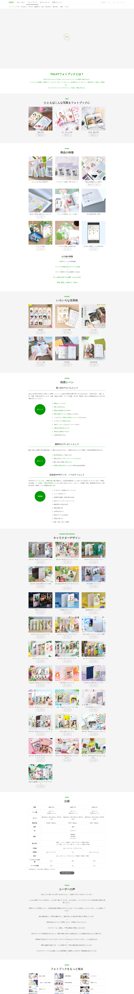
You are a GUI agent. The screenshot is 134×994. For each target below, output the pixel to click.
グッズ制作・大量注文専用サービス (46, 483)
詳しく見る (40, 216)
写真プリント (57, 2)
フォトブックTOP (14, 6)
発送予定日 (103, 2)
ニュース (109, 2)
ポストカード (44, 2)
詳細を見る (40, 135)
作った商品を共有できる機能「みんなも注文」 (67, 277)
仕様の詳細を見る (66, 873)
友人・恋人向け (46, 6)
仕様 (61, 6)
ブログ (113, 2)
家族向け (37, 6)
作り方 (31, 6)
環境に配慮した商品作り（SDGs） (67, 282)
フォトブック (32, 2)
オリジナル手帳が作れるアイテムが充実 (67, 266)
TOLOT (11, 2)
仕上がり (24, 6)
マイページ (123, 2)
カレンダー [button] (21, 2)
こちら (72, 66)
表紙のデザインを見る (93, 184)
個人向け (55, 6)
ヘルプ (117, 2)
